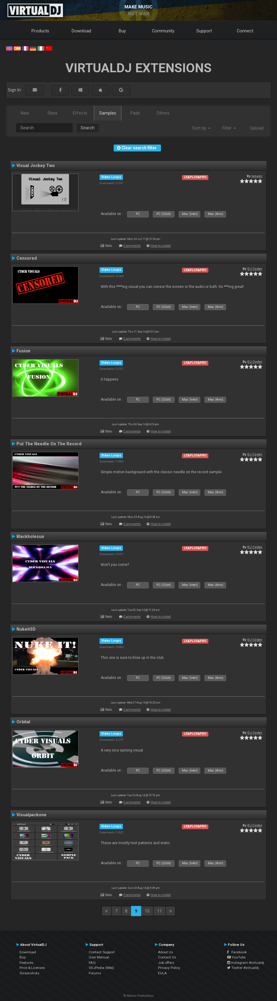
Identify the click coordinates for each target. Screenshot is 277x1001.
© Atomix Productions (139, 996)
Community (163, 30)
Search (87, 127)
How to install (160, 246)
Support (204, 30)
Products (40, 30)
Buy (122, 30)
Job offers (166, 963)
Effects (80, 113)
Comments (132, 246)
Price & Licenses (32, 968)
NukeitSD (26, 629)
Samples (107, 113)
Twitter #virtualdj (243, 968)
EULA (162, 973)
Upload (257, 128)
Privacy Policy (169, 968)
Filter (229, 128)
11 (159, 911)
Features (26, 963)
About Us (165, 952)
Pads (135, 113)
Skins (52, 113)
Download (81, 30)
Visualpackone (31, 814)
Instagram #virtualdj (245, 963)
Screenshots (29, 973)
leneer (257, 176)
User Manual (99, 957)
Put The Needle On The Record (49, 443)
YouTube (236, 957)
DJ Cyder (254, 269)
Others (162, 113)
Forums (95, 973)
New (25, 113)
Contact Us (167, 957)
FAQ (92, 963)
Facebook (237, 952)
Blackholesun (30, 536)
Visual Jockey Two (35, 165)
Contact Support (102, 952)
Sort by (201, 128)
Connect (245, 30)
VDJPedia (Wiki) (101, 968)
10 (147, 911)
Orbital (23, 721)
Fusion (23, 350)
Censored (26, 258)
